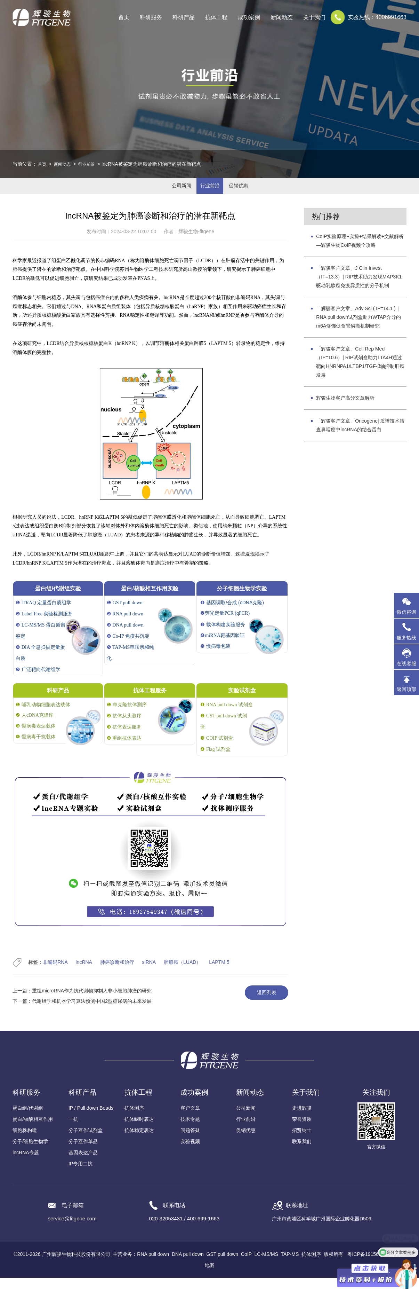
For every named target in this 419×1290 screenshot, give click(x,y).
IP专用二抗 (80, 1176)
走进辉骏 (302, 1120)
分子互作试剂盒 (86, 1142)
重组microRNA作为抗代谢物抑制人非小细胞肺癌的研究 (92, 1003)
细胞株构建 (25, 1142)
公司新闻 (170, 192)
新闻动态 (65, 164)
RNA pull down (153, 1266)
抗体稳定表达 (139, 1142)
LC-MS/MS (266, 1266)
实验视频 (190, 1153)
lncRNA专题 (26, 1164)
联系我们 (302, 1153)
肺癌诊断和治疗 (117, 974)
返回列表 (261, 1005)
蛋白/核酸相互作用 (33, 1131)
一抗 (73, 1131)
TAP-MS (290, 1266)
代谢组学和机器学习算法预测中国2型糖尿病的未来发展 (92, 1013)
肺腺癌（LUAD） (182, 974)
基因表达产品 (83, 1164)
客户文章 (190, 1120)
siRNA (149, 974)
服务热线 (408, 631)
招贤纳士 (302, 1142)
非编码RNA (55, 974)
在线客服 (406, 663)
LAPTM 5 (219, 974)
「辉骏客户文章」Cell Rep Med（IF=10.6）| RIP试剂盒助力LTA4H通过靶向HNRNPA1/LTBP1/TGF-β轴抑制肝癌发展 (360, 374)
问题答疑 (190, 1142)
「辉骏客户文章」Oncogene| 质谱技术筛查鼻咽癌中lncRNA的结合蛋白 (360, 437)
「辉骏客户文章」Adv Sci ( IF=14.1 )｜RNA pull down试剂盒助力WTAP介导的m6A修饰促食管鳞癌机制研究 (358, 328)
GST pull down (223, 1266)
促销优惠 (249, 192)
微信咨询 (406, 612)
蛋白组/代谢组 (28, 1120)
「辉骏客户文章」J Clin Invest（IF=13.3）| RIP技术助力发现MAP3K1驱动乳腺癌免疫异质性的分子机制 (359, 288)
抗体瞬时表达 (139, 1131)
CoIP (246, 1266)
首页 (123, 17)
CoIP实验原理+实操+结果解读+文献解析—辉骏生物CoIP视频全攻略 (360, 252)
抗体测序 (134, 1120)
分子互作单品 (83, 1153)
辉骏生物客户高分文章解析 (345, 409)
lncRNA (84, 974)
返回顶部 (406, 689)
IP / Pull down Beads (91, 1120)
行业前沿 (92, 164)
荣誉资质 (302, 1131)
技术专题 (190, 1131)
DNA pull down (188, 1266)
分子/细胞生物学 (30, 1153)
